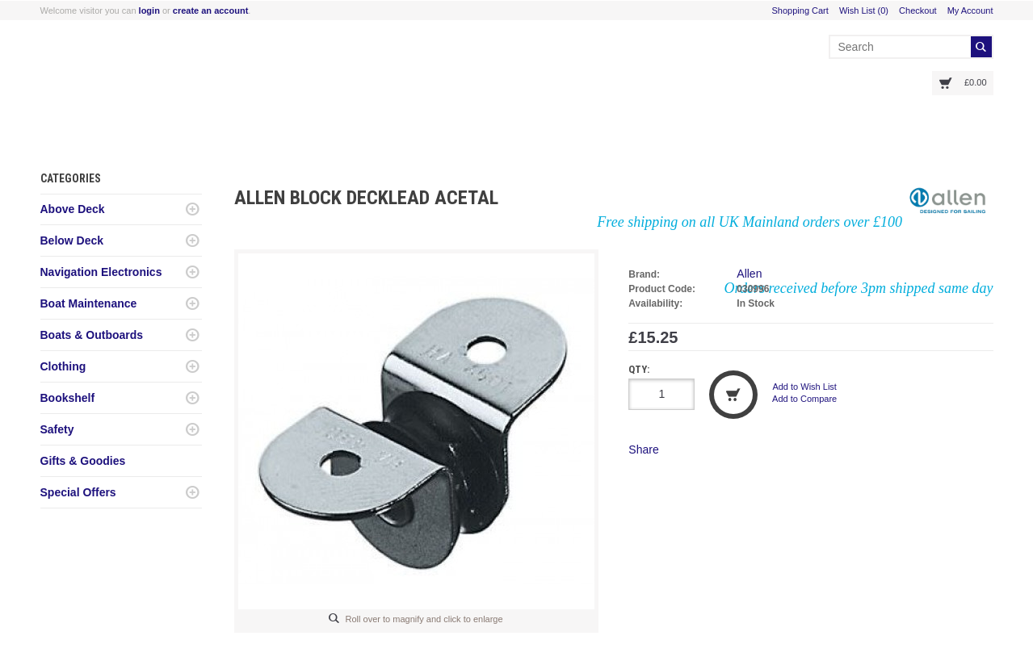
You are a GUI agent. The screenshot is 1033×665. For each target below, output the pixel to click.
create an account (211, 10)
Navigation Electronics (101, 272)
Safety (57, 429)
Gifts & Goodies (83, 460)
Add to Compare (804, 399)
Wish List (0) (863, 10)
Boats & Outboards (92, 334)
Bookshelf (67, 397)
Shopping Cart (800, 10)
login (149, 10)
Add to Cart (733, 394)
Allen (749, 273)
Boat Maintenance (88, 303)
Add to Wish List (804, 386)
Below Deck (72, 240)
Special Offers (78, 492)
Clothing (63, 366)
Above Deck (72, 209)
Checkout (917, 10)
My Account (970, 10)
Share (643, 449)
